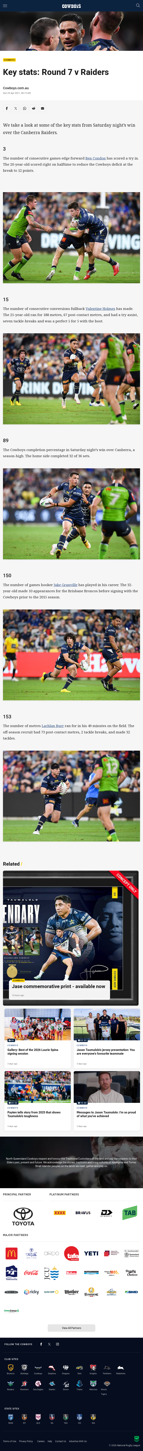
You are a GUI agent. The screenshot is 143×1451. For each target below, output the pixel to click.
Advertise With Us (78, 1441)
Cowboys (9, 60)
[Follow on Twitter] (49, 1344)
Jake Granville (65, 584)
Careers (41, 1441)
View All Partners (71, 1328)
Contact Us (60, 1441)
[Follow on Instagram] (57, 1344)
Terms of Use (9, 1441)
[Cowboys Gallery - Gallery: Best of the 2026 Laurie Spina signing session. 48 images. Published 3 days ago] (37, 1038)
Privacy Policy (26, 1441)
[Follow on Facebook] (41, 1344)
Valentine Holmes (100, 308)
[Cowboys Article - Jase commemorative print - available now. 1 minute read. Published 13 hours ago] (71, 938)
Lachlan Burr (53, 725)
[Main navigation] (5, 6)
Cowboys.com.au (16, 88)
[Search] (138, 5)
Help (50, 1441)
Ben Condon (95, 158)
